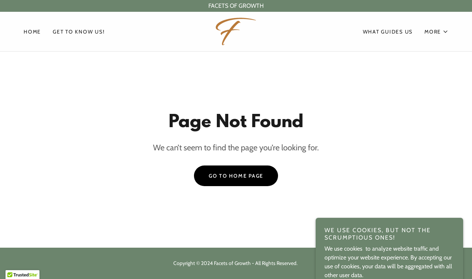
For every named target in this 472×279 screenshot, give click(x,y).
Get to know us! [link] (78, 31)
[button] (436, 31)
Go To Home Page (236, 175)
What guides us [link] (388, 31)
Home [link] (32, 31)
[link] (236, 30)
